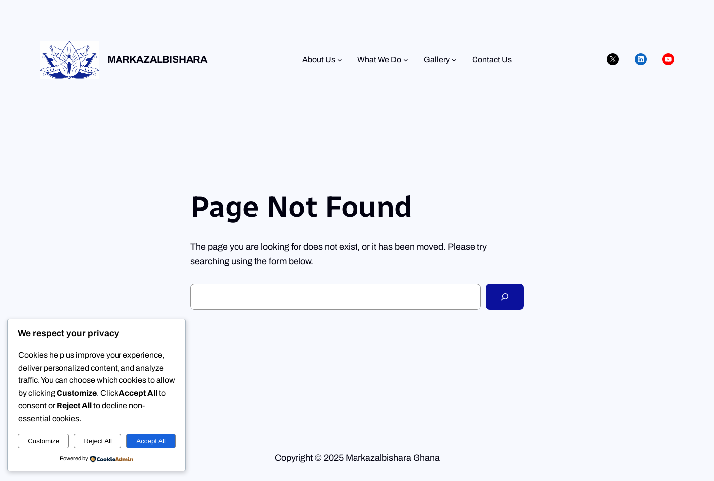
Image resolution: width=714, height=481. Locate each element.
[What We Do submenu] (405, 59)
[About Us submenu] (339, 59)
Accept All (151, 441)
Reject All (98, 441)
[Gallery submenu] (454, 59)
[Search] (505, 297)
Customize (43, 441)
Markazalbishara (157, 59)
